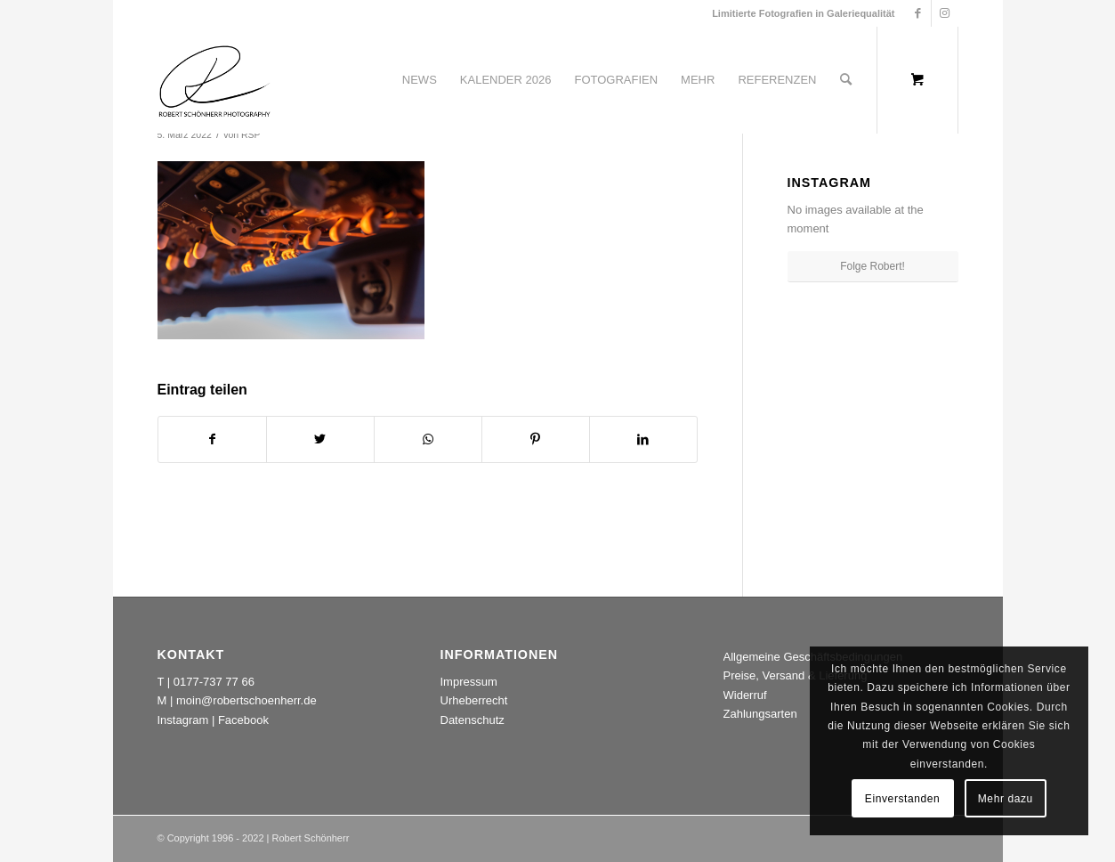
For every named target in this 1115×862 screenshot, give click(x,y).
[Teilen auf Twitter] (320, 439)
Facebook (243, 720)
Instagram (183, 720)
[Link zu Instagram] (945, 13)
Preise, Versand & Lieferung (795, 675)
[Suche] (845, 80)
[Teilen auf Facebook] (212, 439)
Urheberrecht (474, 700)
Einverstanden (903, 799)
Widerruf (745, 695)
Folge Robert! (872, 266)
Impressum (468, 681)
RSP (251, 134)
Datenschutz (472, 720)
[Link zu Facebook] (918, 13)
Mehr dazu (1005, 799)
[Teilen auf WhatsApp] (428, 439)
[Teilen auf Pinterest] (535, 439)
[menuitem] (419, 80)
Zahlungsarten (760, 713)
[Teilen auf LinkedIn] (643, 439)
